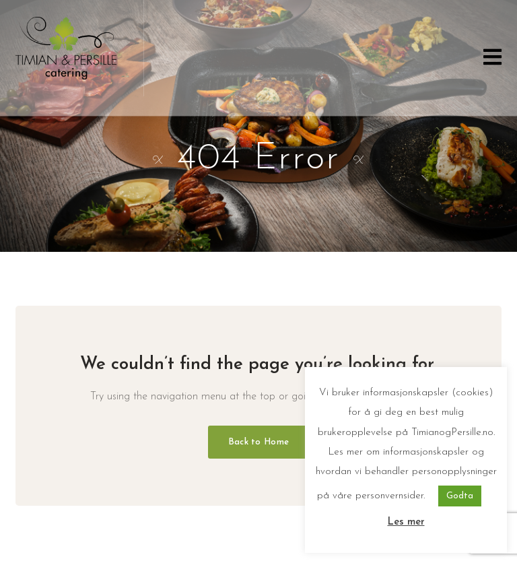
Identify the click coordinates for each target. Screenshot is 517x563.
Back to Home (258, 442)
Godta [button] (459, 496)
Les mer (406, 522)
